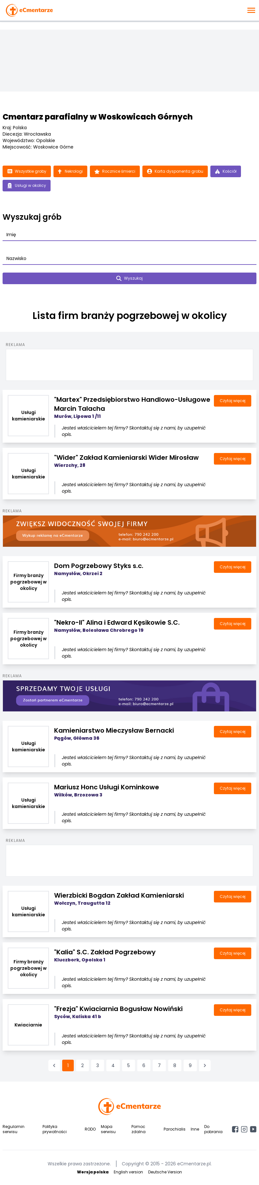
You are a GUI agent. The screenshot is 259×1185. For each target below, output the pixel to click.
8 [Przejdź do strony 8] (174, 1065)
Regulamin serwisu (13, 1129)
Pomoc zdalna (138, 1129)
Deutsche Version (165, 1172)
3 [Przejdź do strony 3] (97, 1065)
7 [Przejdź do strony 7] (159, 1065)
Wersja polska (93, 1172)
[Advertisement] (129, 363)
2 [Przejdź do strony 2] (82, 1065)
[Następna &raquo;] (205, 1065)
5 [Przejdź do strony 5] (128, 1065)
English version (128, 1172)
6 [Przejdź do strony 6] (143, 1065)
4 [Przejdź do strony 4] (113, 1065)
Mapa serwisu (108, 1129)
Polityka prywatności (55, 1129)
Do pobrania (213, 1129)
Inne (195, 1129)
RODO (90, 1129)
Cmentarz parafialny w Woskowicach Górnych (98, 116)
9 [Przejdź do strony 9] (190, 1065)
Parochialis (175, 1129)
